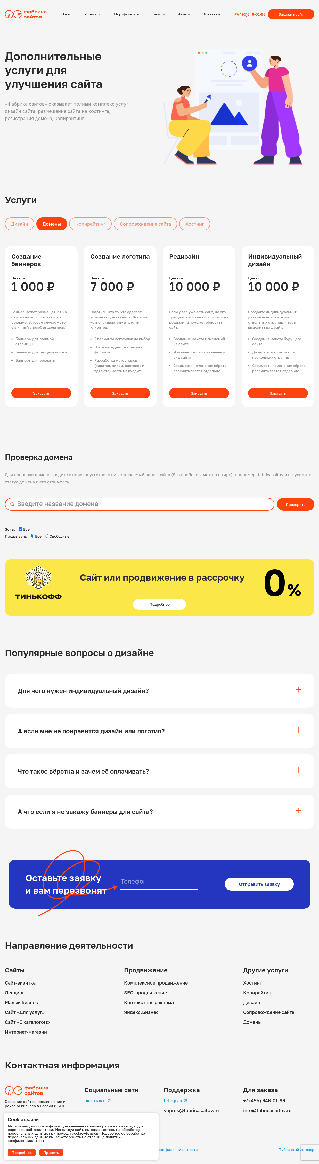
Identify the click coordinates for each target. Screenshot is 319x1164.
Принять (51, 1152)
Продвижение (146, 970)
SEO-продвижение (145, 992)
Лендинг (14, 992)
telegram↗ (175, 1100)
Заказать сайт (291, 14)
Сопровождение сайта (145, 224)
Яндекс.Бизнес (141, 1012)
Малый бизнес (21, 1002)
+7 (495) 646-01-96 (264, 1100)
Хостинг (194, 224)
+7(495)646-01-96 (250, 14)
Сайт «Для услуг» (25, 1012)
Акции (184, 14)
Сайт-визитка (20, 983)
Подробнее (160, 604)
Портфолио (124, 14)
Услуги (90, 14)
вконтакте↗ (97, 1100)
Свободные (57, 536)
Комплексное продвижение (156, 983)
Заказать (41, 393)
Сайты (14, 970)
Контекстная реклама (149, 1002)
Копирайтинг (90, 224)
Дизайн (19, 224)
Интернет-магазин (26, 1032)
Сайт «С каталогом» (27, 1022)
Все (24, 529)
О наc (66, 14)
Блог (156, 14)
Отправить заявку (259, 884)
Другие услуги (265, 970)
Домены (52, 224)
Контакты (211, 14)
